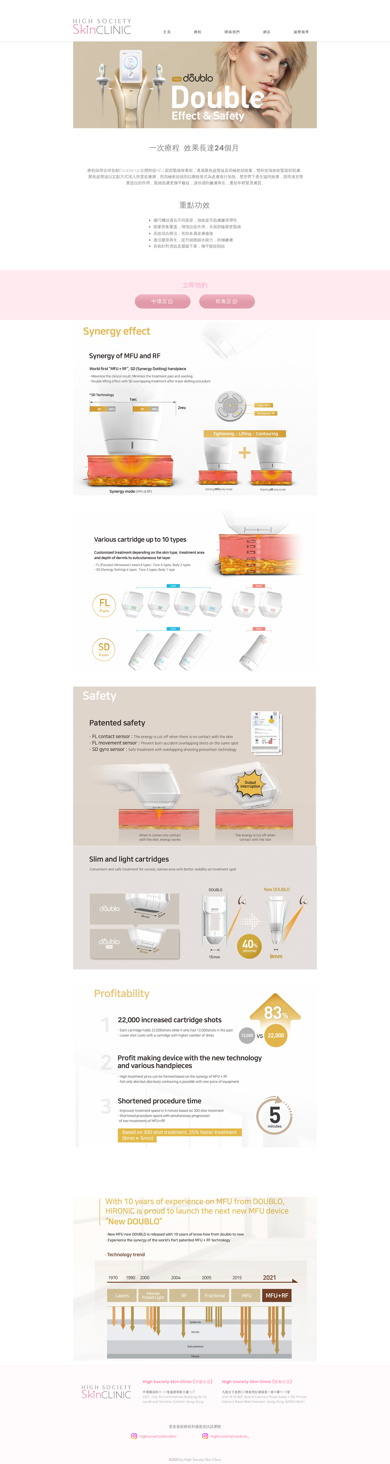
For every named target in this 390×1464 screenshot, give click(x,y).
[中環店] (163, 301)
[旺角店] (227, 301)
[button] (197, 32)
